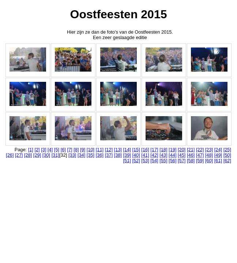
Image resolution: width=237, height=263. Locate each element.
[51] (127, 160)
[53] (145, 160)
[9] (82, 149)
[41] (145, 155)
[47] (200, 155)
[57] (181, 160)
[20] (181, 149)
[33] (72, 155)
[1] (30, 149)
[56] (172, 160)
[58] (191, 160)
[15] (136, 149)
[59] (200, 160)
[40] (136, 155)
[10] (90, 149)
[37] (109, 155)
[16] (145, 149)
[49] (218, 155)
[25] (227, 149)
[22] (200, 149)
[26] (10, 155)
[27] (19, 155)
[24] (218, 149)
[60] (209, 160)
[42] (154, 155)
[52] (136, 160)
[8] (76, 149)
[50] (227, 155)
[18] (163, 149)
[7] (69, 149)
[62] (227, 160)
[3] (43, 149)
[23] (209, 149)
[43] (163, 155)
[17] (154, 149)
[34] (81, 155)
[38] (118, 155)
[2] (37, 149)
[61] (218, 160)
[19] (172, 149)
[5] (56, 149)
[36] (100, 155)
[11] (100, 149)
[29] (37, 155)
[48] (209, 155)
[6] (63, 149)
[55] (163, 160)
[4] (50, 149)
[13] (118, 149)
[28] (28, 155)
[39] (127, 155)
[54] (154, 160)
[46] (191, 155)
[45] (181, 155)
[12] (109, 149)
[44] (172, 155)
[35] (90, 155)
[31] (55, 155)
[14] (127, 149)
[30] (46, 155)
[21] (191, 149)
